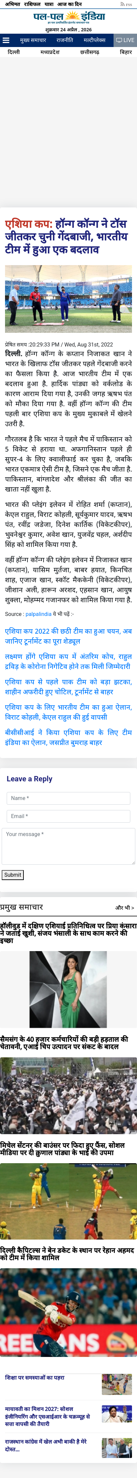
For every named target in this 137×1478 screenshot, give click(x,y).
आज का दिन (70, 4)
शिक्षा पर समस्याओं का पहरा (34, 1377)
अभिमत (13, 4)
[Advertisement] (68, 131)
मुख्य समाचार (33, 40)
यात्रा (50, 4)
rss (126, 4)
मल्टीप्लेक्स (95, 40)
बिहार (126, 52)
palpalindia (38, 614)
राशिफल (33, 4)
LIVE (125, 40)
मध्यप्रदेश (50, 52)
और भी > (124, 907)
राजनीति (65, 40)
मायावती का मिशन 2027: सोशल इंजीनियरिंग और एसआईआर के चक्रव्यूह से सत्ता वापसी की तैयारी (47, 1416)
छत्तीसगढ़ (89, 52)
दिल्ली (14, 52)
